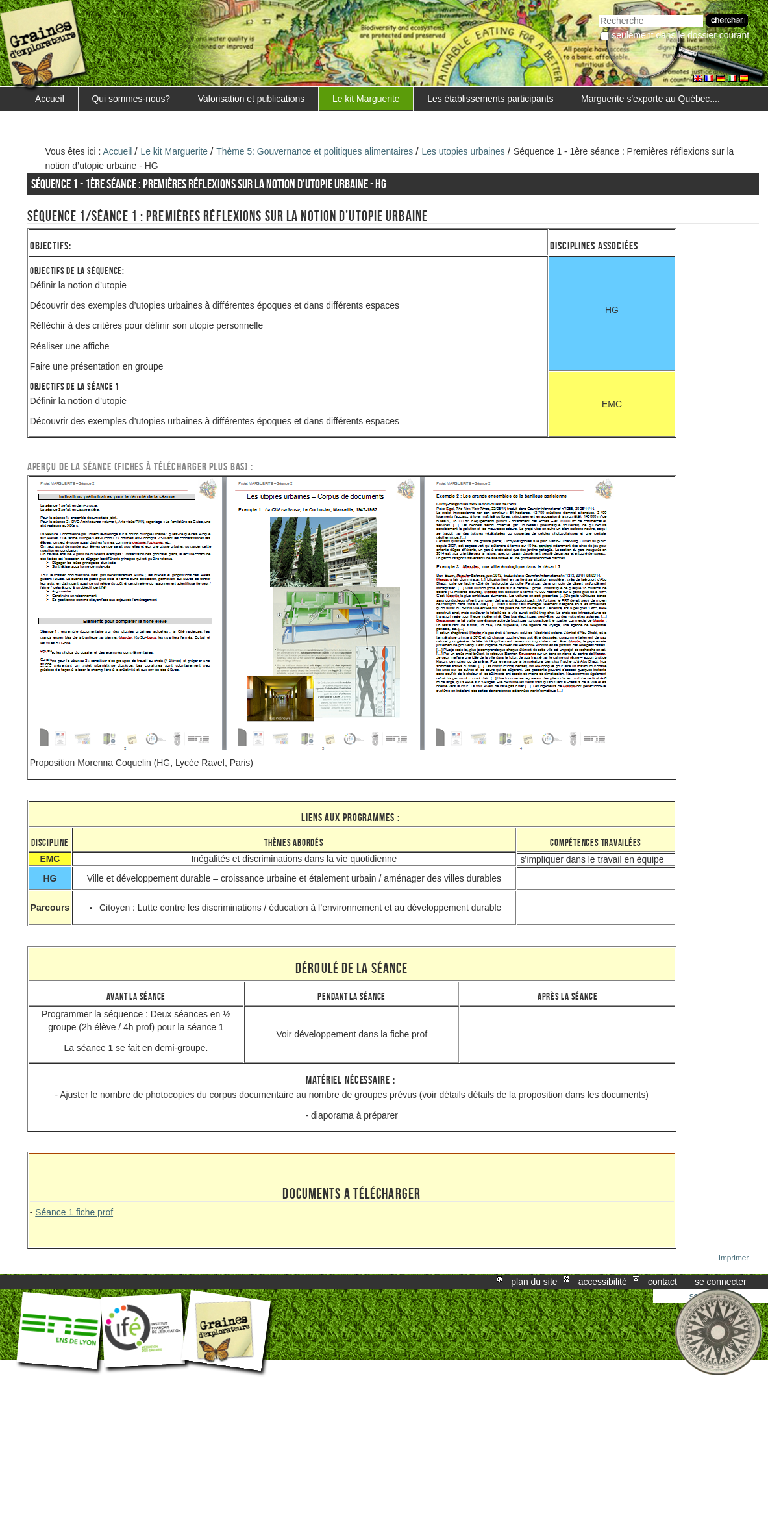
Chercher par (598, 13)
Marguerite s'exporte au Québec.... (650, 99)
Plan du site (534, 1281)
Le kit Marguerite (366, 99)
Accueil (49, 99)
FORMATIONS (65, 123)
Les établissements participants (490, 99)
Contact (662, 1281)
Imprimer (734, 1257)
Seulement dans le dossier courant (680, 35)
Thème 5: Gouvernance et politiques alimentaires (314, 151)
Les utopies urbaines (462, 151)
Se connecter (721, 1281)
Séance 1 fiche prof (74, 1212)
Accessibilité (602, 1281)
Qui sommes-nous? (131, 99)
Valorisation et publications (251, 99)
